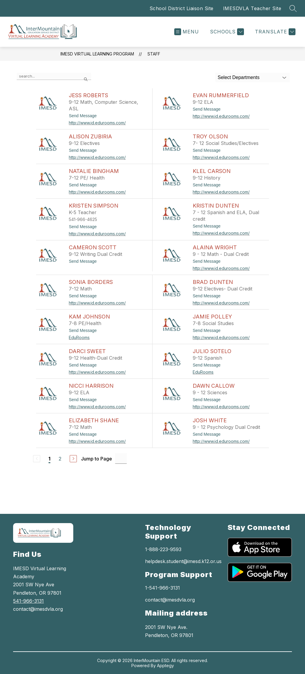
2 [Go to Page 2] (60, 459)
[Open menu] (186, 31)
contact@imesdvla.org (170, 600)
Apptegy (165, 665)
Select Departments (239, 77)
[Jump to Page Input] (121, 458)
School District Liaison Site (182, 8)
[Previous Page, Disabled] (36, 458)
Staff (153, 53)
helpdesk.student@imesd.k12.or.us (183, 561)
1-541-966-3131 (162, 588)
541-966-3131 (28, 601)
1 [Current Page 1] (49, 459)
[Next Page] (73, 458)
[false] (54, 76)
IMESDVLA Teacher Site (252, 8)
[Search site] (293, 8)
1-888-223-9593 (163, 549)
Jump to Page (96, 459)
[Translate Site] (274, 31)
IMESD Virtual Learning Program (97, 53)
